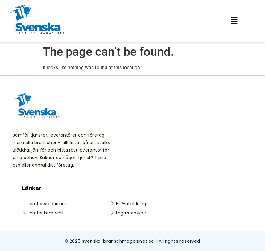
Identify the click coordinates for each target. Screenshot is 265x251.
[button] (238, 21)
